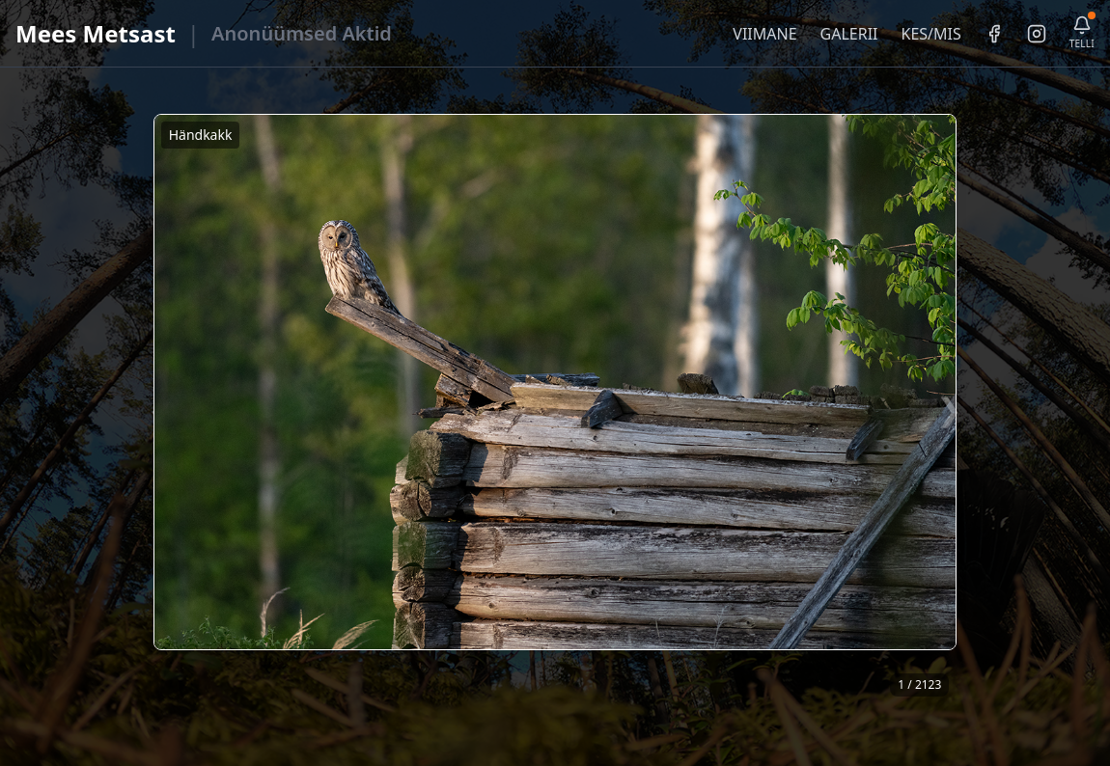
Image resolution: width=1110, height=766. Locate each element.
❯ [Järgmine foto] (949, 408)
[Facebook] (994, 33)
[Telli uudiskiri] (1082, 33)
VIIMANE (764, 33)
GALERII (849, 33)
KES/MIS (930, 33)
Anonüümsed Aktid (301, 33)
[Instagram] (1036, 33)
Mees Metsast (95, 33)
